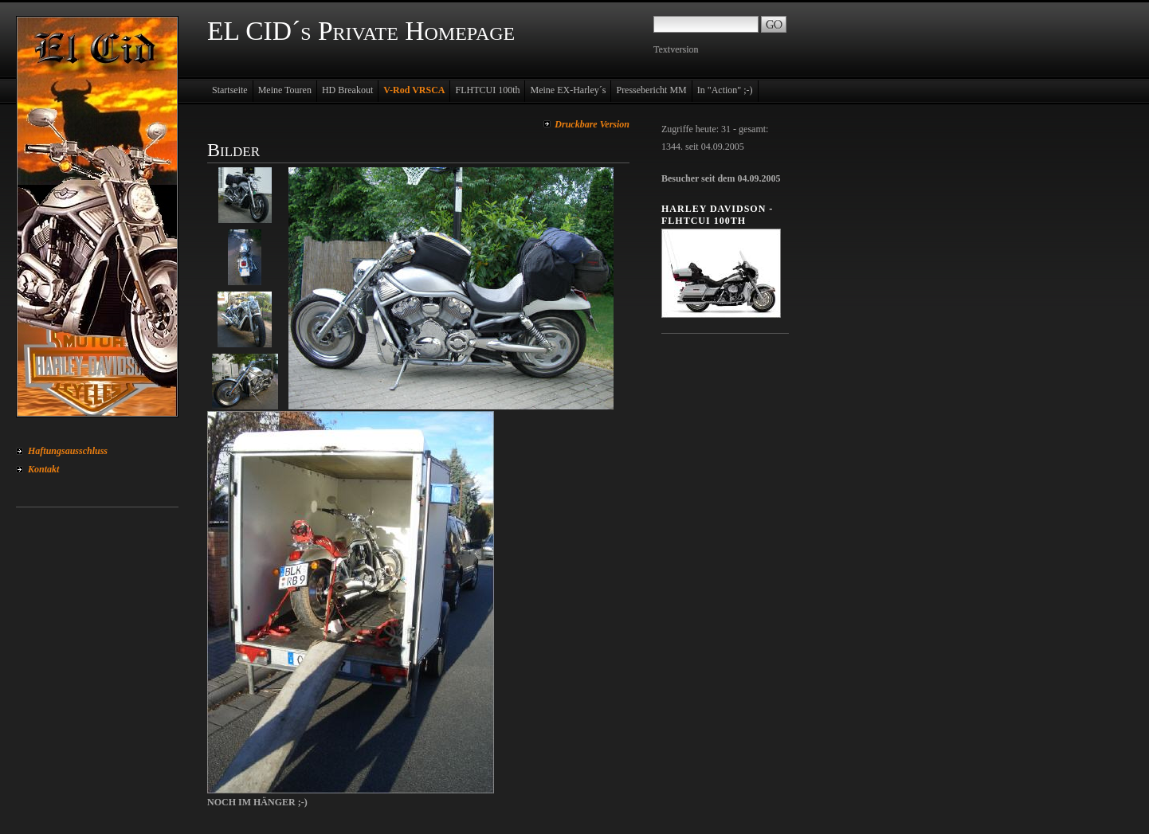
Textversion (675, 49)
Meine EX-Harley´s (568, 90)
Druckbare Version (592, 124)
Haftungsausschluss (68, 450)
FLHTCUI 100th (487, 90)
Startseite (230, 90)
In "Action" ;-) (725, 90)
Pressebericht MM (651, 90)
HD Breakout (347, 90)
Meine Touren (285, 90)
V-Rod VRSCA (414, 90)
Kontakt (43, 469)
